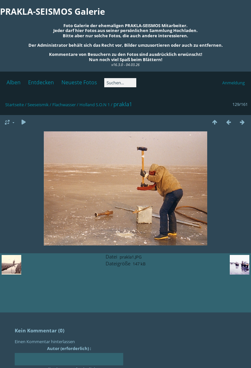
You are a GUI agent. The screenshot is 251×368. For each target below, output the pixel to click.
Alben (14, 82)
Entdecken (41, 82)
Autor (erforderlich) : (69, 348)
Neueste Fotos (79, 82)
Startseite (14, 105)
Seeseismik (38, 105)
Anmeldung (233, 83)
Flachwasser (64, 105)
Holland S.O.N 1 (94, 105)
